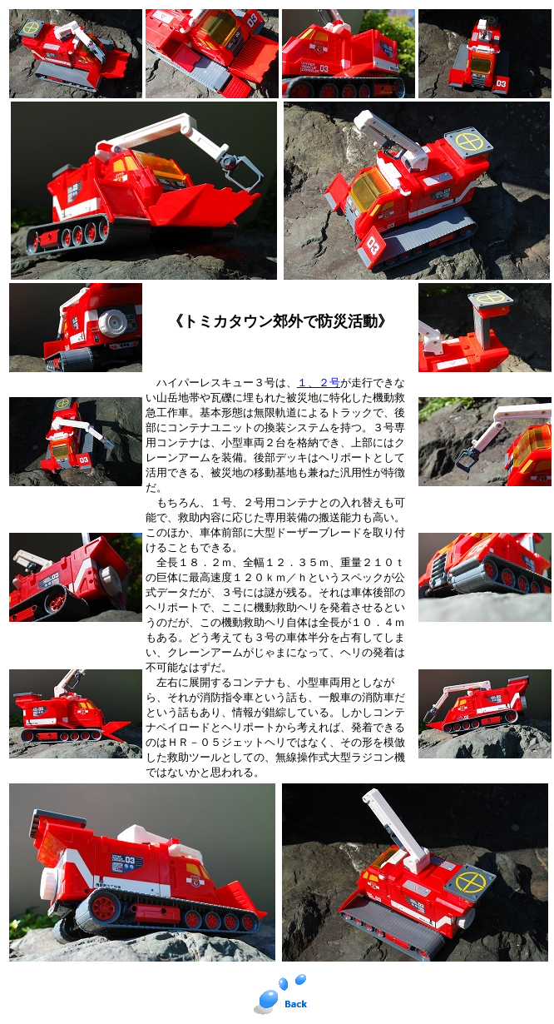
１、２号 (318, 382)
